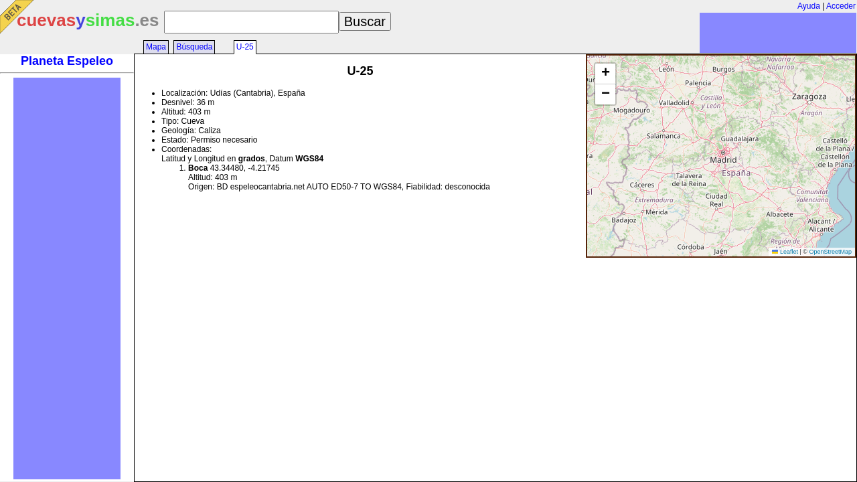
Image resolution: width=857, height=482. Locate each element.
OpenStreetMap (830, 251)
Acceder (841, 6)
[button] (605, 74)
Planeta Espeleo (67, 61)
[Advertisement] (67, 278)
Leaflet (785, 251)
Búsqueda (194, 47)
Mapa (156, 47)
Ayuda (808, 6)
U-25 (245, 47)
